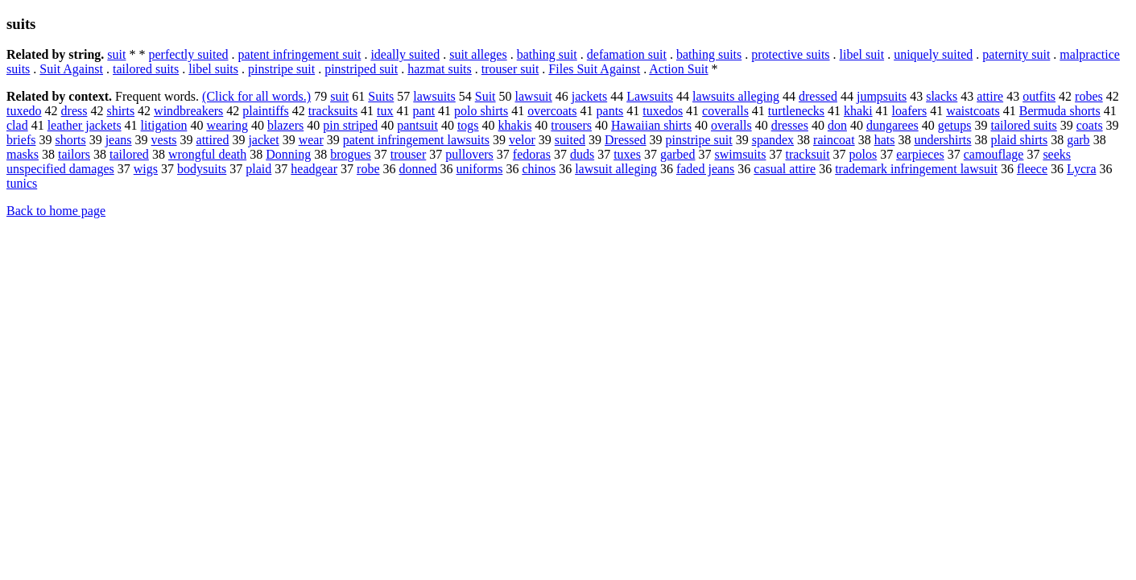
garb (1078, 140)
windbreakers (188, 111)
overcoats (551, 111)
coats (1089, 125)
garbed (678, 154)
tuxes (627, 154)
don (837, 125)
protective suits (790, 54)
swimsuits (740, 154)
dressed (818, 96)
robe (368, 169)
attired (212, 140)
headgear (314, 169)
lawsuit (533, 96)
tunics (21, 183)
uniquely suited (933, 54)
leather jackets (85, 125)
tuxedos (662, 111)
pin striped (350, 125)
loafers (909, 111)
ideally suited (405, 54)
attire (990, 96)
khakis (515, 125)
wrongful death (207, 154)
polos (863, 154)
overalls (731, 125)
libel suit (862, 54)
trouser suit (510, 69)
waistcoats (973, 111)
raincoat (834, 140)
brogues (350, 154)
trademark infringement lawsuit (916, 169)
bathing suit (547, 54)
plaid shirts (1019, 140)
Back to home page (55, 211)
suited (570, 140)
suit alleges (478, 54)
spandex (773, 140)
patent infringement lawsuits (416, 140)
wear (311, 140)
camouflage (994, 154)
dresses (789, 125)
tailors (74, 154)
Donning (288, 154)
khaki (858, 111)
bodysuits (201, 169)
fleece (1032, 169)
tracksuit (807, 154)
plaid (258, 169)
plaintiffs (265, 111)
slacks (941, 96)
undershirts (942, 140)
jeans (118, 140)
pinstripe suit (281, 69)
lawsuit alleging (616, 169)
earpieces (920, 154)
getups (955, 125)
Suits (381, 96)
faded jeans (705, 169)
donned (417, 169)
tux (385, 111)
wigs (146, 169)
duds (582, 154)
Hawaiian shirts (651, 125)
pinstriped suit (361, 69)
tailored (129, 154)
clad (17, 125)
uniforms (479, 169)
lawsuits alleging (735, 96)
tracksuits (332, 111)
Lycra (1081, 169)
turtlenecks (796, 111)
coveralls (725, 111)
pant (424, 111)
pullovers (469, 154)
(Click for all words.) (256, 96)
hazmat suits (439, 69)
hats (884, 140)
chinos (539, 169)
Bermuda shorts (1060, 111)
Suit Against (71, 69)
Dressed (625, 140)
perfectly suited (188, 54)
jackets (589, 96)
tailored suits (146, 69)
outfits (1038, 96)
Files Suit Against (594, 69)
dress (74, 111)
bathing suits (708, 54)
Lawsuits (649, 96)
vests (164, 140)
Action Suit (678, 69)
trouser (408, 154)
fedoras (532, 154)
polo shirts (481, 111)
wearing (227, 125)
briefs (20, 140)
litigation (164, 125)
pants (610, 111)
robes (1089, 96)
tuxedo (24, 111)
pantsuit (417, 125)
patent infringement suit (299, 54)
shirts (120, 111)
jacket (263, 140)
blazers (285, 125)
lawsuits (434, 96)
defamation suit (627, 54)
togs (468, 125)
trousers (571, 125)
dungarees (892, 125)
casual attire (785, 169)
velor (522, 140)
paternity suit (1016, 54)
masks (22, 154)
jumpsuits (882, 96)
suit (116, 54)
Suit (485, 96)
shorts (70, 140)
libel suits (213, 69)
